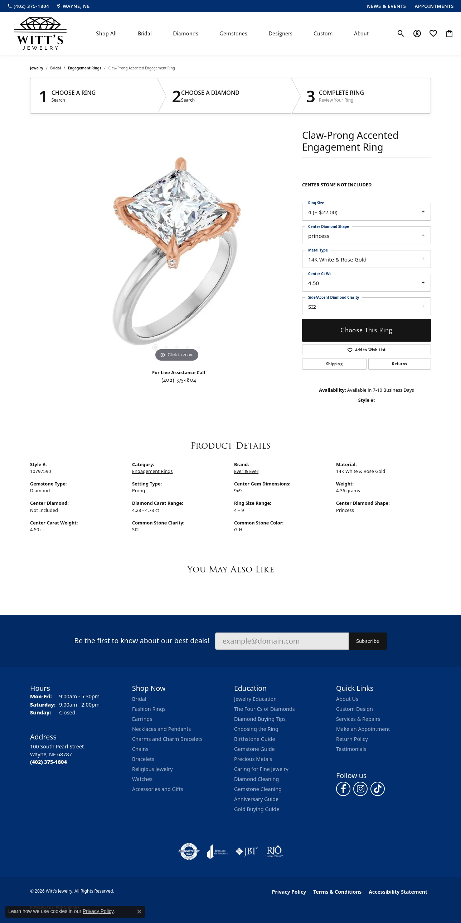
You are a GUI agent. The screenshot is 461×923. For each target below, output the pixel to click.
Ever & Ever (246, 471)
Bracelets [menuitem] (143, 759)
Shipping (334, 363)
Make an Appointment (363, 729)
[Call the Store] (48, 761)
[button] (401, 33)
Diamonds (185, 33)
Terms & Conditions (337, 891)
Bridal (145, 33)
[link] (28, 6)
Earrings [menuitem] (142, 719)
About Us (347, 698)
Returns (399, 363)
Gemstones (233, 33)
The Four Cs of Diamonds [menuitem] (264, 708)
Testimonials (351, 749)
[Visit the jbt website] (246, 851)
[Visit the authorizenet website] (189, 851)
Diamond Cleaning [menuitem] (256, 779)
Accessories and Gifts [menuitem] (157, 789)
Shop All (106, 33)
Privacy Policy (289, 891)
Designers (280, 33)
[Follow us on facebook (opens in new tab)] (343, 789)
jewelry (36, 67)
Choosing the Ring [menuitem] (256, 729)
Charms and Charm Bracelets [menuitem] (167, 739)
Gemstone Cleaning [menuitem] (258, 789)
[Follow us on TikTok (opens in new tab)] (377, 789)
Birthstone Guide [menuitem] (254, 739)
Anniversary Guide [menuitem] (256, 799)
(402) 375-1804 (178, 380)
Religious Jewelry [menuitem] (152, 769)
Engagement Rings (84, 67)
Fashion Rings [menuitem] (149, 708)
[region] (176, 256)
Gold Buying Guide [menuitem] (256, 809)
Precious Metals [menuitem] (253, 759)
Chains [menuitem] (140, 749)
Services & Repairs (358, 719)
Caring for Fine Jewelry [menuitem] (261, 769)
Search (58, 100)
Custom (323, 33)
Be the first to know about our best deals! (141, 640)
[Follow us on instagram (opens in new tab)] (360, 789)
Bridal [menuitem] (139, 698)
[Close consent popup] (139, 911)
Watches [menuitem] (142, 779)
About (361, 33)
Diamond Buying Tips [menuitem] (260, 719)
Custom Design (354, 708)
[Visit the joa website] (217, 851)
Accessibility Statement (398, 891)
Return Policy (352, 739)
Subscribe (367, 641)
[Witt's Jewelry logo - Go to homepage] (40, 33)
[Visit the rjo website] (274, 851)
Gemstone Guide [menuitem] (254, 749)
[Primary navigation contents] (232, 33)
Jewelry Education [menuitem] (255, 698)
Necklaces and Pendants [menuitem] (161, 729)
